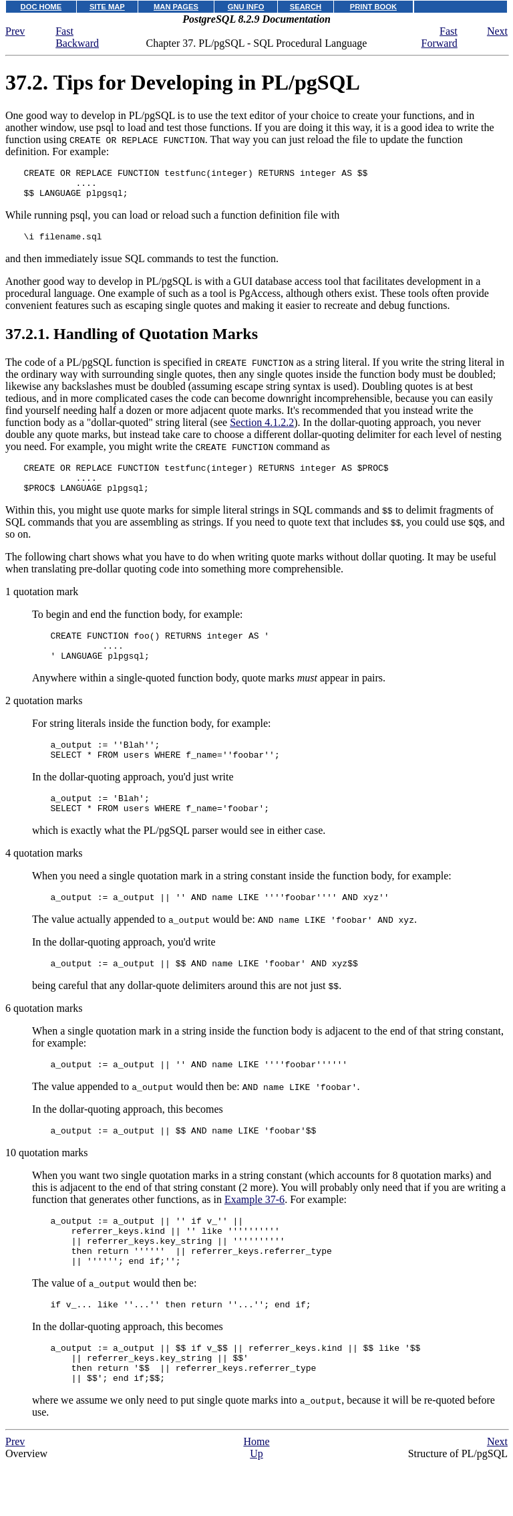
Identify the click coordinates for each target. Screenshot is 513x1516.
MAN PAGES (176, 7)
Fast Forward (439, 37)
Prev (15, 31)
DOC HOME (41, 7)
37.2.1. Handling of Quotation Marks (131, 341)
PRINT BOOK (373, 7)
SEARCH (305, 7)
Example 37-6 (254, 1235)
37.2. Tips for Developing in (182, 82)
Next (497, 31)
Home (256, 1497)
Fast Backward (77, 37)
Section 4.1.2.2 (262, 430)
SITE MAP (107, 7)
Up (256, 1509)
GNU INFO (246, 7)
